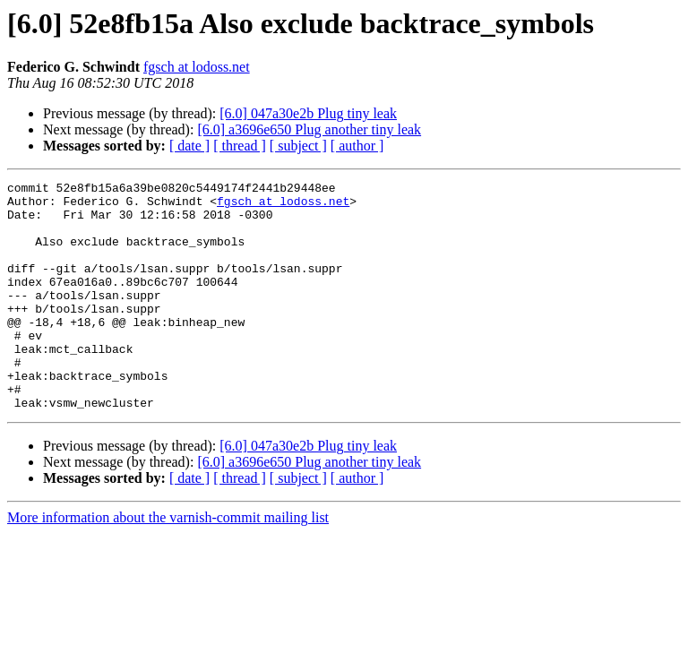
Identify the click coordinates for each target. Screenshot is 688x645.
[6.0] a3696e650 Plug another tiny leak (309, 129)
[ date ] (189, 145)
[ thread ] (239, 145)
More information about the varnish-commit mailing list (168, 563)
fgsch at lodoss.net (196, 66)
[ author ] (357, 145)
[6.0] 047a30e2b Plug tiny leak (308, 113)
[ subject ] (298, 145)
